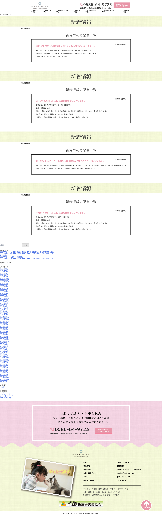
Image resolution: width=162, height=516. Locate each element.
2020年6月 (4, 288)
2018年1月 (4, 336)
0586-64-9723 (72, 429)
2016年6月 (4, 368)
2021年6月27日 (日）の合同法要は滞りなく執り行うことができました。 (27, 252)
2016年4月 (4, 371)
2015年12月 (5, 378)
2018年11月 (5, 320)
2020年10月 (5, 282)
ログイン (3, 392)
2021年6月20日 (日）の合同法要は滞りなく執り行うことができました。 (27, 253)
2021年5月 (4, 270)
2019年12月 (5, 298)
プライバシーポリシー (123, 478)
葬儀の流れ (48, 11)
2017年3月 (4, 353)
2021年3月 (4, 273)
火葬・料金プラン (63, 11)
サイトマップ (119, 482)
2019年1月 (4, 316)
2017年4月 (4, 351)
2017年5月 (4, 349)
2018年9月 (4, 323)
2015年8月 (4, 381)
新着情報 (126, 11)
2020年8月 (4, 285)
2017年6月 (4, 348)
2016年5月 (4, 369)
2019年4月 (4, 311)
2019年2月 (4, 315)
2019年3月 (4, 313)
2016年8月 (4, 364)
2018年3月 (4, 333)
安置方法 (77, 11)
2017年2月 (4, 354)
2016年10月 (5, 361)
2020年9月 (4, 283)
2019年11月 (5, 300)
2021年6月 (4, 268)
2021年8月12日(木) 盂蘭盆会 (11, 257)
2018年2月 (4, 335)
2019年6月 (4, 308)
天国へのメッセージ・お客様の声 (127, 470)
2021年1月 (4, 277)
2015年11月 (5, 379)
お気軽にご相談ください (122, 5)
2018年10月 (5, 321)
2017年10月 (5, 341)
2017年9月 (4, 343)
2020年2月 (4, 295)
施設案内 (35, 11)
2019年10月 (5, 301)
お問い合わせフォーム (123, 474)
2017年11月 (5, 339)
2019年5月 (4, 310)
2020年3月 (4, 293)
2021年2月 (4, 275)
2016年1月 (4, 376)
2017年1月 (4, 356)
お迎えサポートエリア (110, 11)
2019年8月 (4, 305)
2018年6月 (4, 328)
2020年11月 (5, 280)
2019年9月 (4, 303)
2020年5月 (4, 290)
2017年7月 (4, 346)
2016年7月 (4, 366)
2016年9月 (4, 363)
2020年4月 (4, 292)
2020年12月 (5, 278)
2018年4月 (4, 331)
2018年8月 (4, 325)
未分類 (2, 387)
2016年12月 (5, 358)
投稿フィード (5, 394)
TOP (21, 28)
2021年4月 (4, 272)
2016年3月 (4, 373)
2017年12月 (5, 338)
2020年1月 (4, 296)
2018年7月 (4, 326)
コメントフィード (6, 396)
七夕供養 (3, 255)
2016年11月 (5, 359)
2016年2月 (4, 374)
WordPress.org (5, 397)
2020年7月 (4, 287)
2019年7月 (4, 306)
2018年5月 (4, 330)
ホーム (86, 463)
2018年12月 (5, 318)
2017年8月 (4, 344)
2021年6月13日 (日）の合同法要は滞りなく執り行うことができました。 (27, 258)
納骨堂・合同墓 (91, 11)
